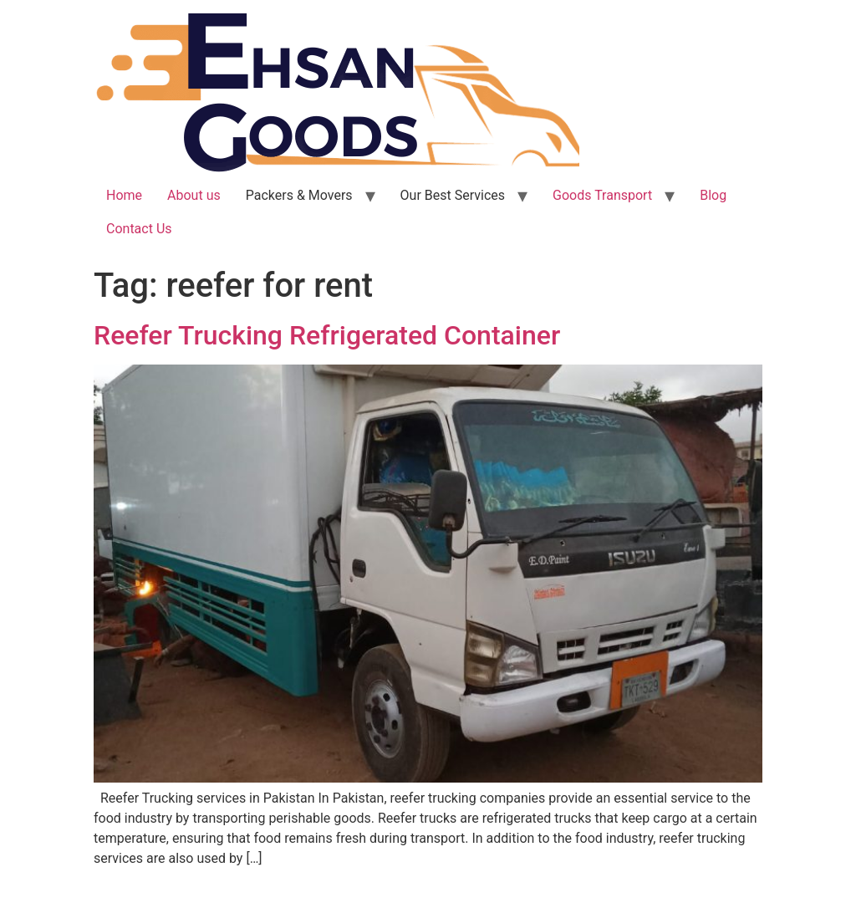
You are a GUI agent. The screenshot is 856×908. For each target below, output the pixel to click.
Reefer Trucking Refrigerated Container (327, 335)
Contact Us (139, 229)
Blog (713, 195)
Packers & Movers (299, 195)
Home (124, 195)
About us (194, 195)
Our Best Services (452, 195)
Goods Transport (602, 195)
